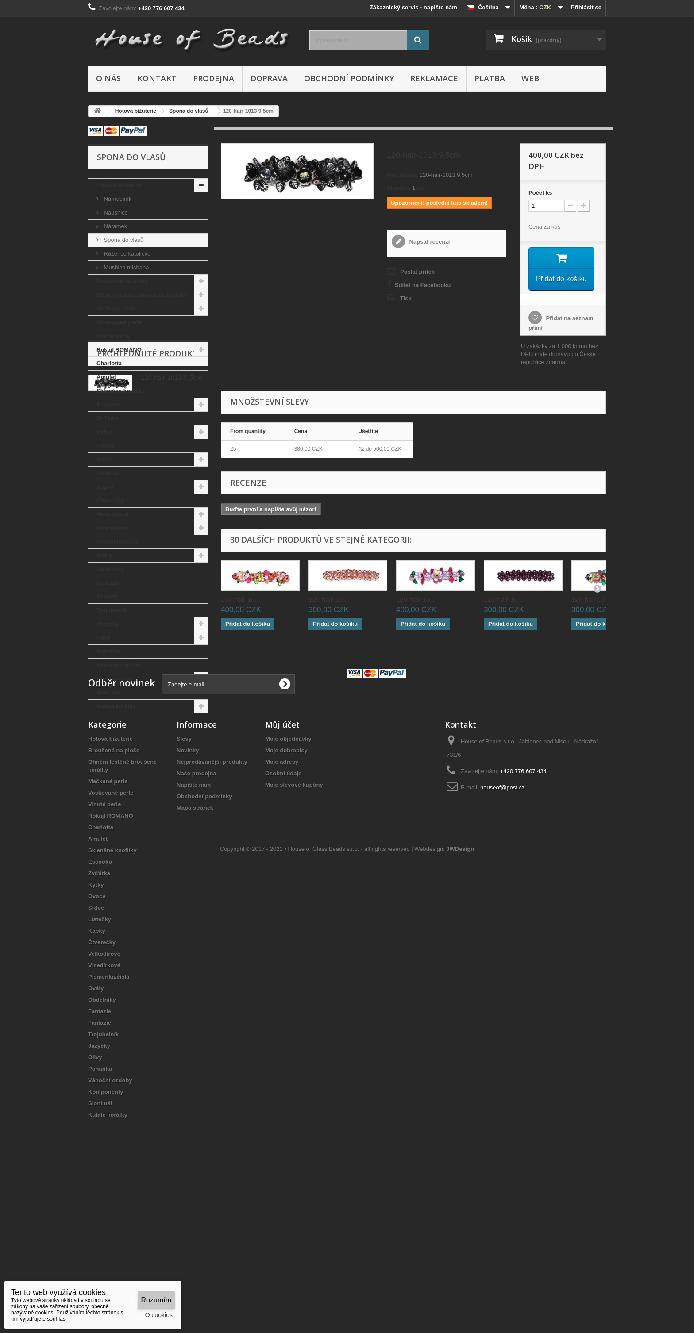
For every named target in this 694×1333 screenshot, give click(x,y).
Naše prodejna (196, 919)
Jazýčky (107, 624)
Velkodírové (112, 514)
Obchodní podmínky (349, 78)
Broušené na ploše (122, 281)
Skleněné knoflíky (120, 390)
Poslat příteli (417, 271)
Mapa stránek (195, 953)
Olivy (103, 637)
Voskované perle (119, 322)
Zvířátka (107, 418)
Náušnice (115, 212)
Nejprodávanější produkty (212, 907)
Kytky (104, 432)
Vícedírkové (112, 528)
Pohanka (108, 651)
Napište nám (194, 930)
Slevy (184, 884)
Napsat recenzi (429, 241)
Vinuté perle (112, 336)
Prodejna (213, 78)
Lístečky (108, 473)
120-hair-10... (240, 599)
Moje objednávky (288, 884)
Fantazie (108, 582)
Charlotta (109, 363)
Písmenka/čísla (117, 541)
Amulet (106, 377)
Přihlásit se (586, 7)
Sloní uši (108, 692)
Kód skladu (402, 175)
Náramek (114, 226)
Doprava (269, 78)
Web (530, 78)
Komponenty (113, 678)
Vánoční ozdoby (118, 665)
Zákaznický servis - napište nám (413, 7)
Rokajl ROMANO (119, 349)
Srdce (104, 459)
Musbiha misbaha (125, 267)
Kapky (105, 486)
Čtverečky (110, 500)
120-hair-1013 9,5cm (171, 764)
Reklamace (434, 78)
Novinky (188, 896)
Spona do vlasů (122, 240)
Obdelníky (110, 569)
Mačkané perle (116, 308)
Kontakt (157, 78)
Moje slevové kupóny (294, 930)
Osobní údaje (283, 919)
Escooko (108, 404)
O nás (108, 78)
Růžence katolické (126, 253)
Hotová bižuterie (118, 185)
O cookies (159, 1314)
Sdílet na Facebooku (423, 285)
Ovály (104, 555)
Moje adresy (281, 907)
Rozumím (156, 1300)
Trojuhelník (111, 610)
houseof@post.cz (502, 933)
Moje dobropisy (286, 896)
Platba (489, 78)
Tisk (406, 298)
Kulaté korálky (116, 706)
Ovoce (105, 445)
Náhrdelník (116, 198)
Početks (540, 192)
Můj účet (282, 870)
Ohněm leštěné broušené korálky (141, 294)
